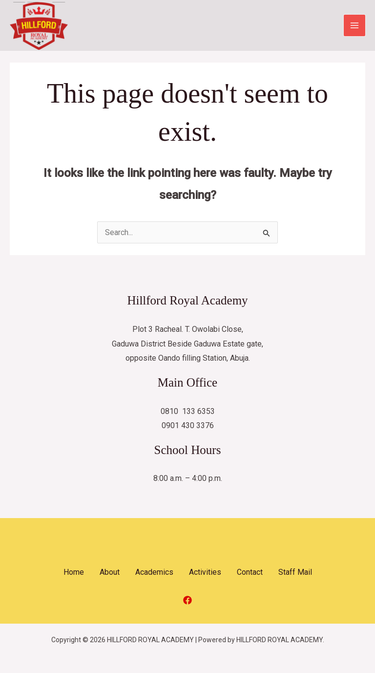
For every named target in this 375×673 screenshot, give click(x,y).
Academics (154, 572)
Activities (205, 572)
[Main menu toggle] (354, 26)
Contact (250, 572)
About (110, 572)
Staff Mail (295, 572)
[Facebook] (187, 600)
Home (73, 572)
